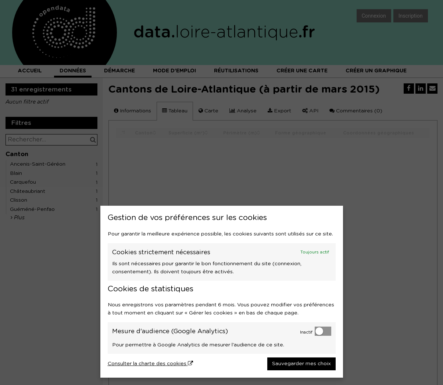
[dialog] (221, 292)
